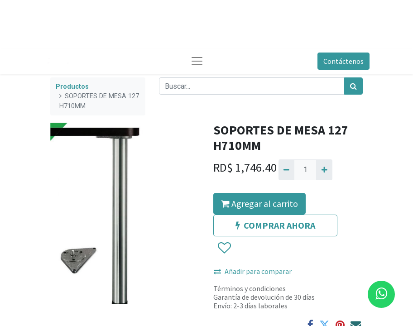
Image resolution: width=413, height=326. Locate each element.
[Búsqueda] (353, 86)
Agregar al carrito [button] (259, 203)
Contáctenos (343, 61)
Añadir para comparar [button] (253, 271)
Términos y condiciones (249, 288)
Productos (72, 87)
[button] (224, 248)
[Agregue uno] (324, 169)
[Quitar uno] (286, 169)
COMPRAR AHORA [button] (275, 225)
